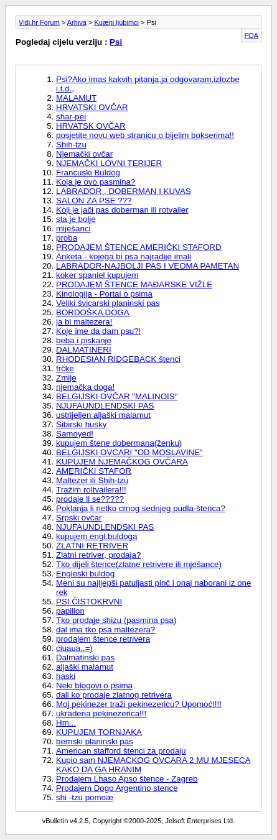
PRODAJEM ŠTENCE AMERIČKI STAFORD (139, 247)
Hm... (66, 722)
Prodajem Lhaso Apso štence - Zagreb (126, 778)
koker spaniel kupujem (97, 275)
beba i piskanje (83, 340)
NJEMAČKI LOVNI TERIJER (109, 163)
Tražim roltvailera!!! (91, 489)
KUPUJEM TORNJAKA (99, 732)
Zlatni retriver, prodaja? (98, 555)
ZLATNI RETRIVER (92, 545)
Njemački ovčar (84, 154)
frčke (65, 368)
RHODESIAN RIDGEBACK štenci (118, 359)
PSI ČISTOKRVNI (89, 601)
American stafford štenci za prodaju (121, 750)
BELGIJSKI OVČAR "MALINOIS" (116, 396)
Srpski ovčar (78, 517)
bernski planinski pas (94, 741)
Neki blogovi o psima (94, 685)
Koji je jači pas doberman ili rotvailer (122, 210)
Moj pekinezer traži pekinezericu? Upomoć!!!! (139, 704)
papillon (70, 611)
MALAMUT (76, 98)
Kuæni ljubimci (117, 22)
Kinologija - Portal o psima (104, 293)
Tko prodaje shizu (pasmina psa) (116, 620)
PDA (251, 35)
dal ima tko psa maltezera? (105, 629)
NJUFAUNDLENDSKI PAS (105, 405)
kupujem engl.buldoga (96, 536)
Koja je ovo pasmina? (95, 182)
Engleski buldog (85, 573)
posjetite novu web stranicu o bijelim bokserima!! (145, 135)
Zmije (66, 377)
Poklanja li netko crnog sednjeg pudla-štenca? (140, 508)
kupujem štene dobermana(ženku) (119, 443)
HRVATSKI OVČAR (92, 107)
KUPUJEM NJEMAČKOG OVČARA (122, 461)
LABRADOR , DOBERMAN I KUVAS (123, 191)
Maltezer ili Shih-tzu (92, 480)
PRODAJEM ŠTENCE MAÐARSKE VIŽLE (134, 284)
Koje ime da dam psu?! (98, 331)
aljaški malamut (84, 667)
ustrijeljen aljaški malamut (103, 415)
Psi (116, 42)
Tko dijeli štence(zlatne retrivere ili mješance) (139, 564)
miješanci (73, 228)
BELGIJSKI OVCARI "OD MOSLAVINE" (129, 452)
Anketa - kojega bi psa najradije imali (123, 256)
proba (66, 237)
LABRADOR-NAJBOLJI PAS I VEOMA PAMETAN (147, 265)
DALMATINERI (83, 349)
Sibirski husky (81, 424)
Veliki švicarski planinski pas (108, 303)
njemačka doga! (85, 387)
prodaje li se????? (90, 499)
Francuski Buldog (88, 172)
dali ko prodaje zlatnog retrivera (114, 694)
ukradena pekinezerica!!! (101, 713)
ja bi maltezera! (84, 321)
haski (65, 676)
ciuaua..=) (74, 648)
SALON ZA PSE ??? (94, 200)
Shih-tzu (71, 144)
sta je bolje (76, 219)
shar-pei (71, 116)
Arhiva (77, 22)
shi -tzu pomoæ (84, 797)
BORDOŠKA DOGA (92, 312)
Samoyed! (74, 433)
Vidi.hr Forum (39, 22)
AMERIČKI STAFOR (93, 471)
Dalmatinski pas (85, 657)
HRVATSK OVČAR (91, 126)
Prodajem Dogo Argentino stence (117, 788)
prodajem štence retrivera (103, 639)
